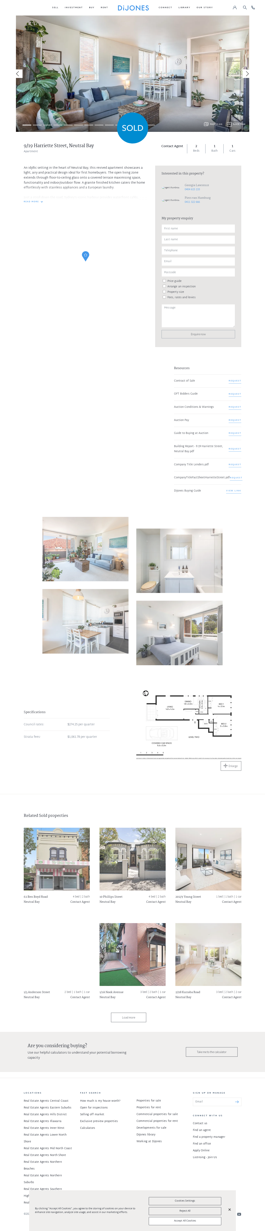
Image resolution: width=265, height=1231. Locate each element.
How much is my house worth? (100, 1101)
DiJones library (146, 1134)
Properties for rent (148, 1107)
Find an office (202, 1143)
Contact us (200, 1123)
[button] (55, 7)
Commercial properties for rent (157, 1121)
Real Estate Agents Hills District (45, 1114)
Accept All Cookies (185, 1221)
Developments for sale (151, 1128)
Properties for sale (148, 1100)
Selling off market (92, 1114)
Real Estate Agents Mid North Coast (48, 1148)
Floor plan (239, 124)
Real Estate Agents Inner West (44, 1128)
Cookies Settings (185, 1201)
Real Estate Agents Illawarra (43, 1121)
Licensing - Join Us (205, 1157)
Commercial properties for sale (157, 1114)
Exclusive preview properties (99, 1121)
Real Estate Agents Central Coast (46, 1101)
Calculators (87, 1128)
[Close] (229, 1209)
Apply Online (201, 1150)
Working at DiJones (149, 1141)
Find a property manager (209, 1137)
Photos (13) (216, 124)
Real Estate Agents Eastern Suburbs (48, 1107)
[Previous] (18, 73)
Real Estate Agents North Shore (45, 1155)
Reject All (184, 1211)
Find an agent (202, 1130)
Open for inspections (94, 1107)
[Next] (247, 73)
